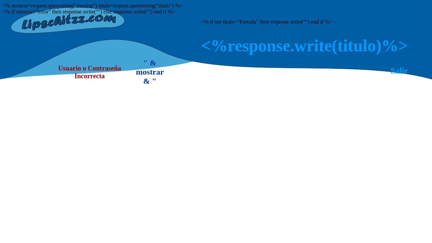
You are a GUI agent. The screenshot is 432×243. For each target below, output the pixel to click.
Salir (399, 70)
